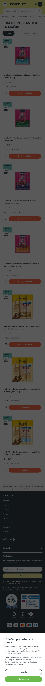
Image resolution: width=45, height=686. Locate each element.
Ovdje (7, 657)
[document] (23, 660)
